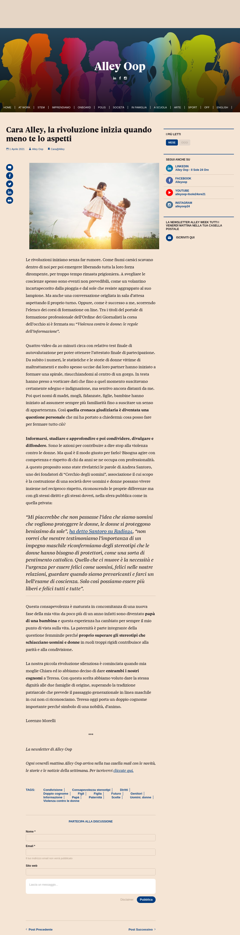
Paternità (95, 797)
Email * (30, 846)
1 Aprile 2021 (15, 149)
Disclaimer (127, 899)
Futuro (116, 793)
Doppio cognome (55, 793)
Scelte (116, 797)
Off (207, 107)
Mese (172, 142)
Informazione (52, 797)
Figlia (98, 793)
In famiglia (139, 107)
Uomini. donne (140, 797)
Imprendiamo (61, 107)
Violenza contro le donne (61, 801)
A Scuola (160, 107)
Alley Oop (120, 66)
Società (118, 107)
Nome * (30, 831)
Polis (101, 107)
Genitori (136, 793)
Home (7, 107)
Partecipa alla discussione (91, 821)
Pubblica (146, 899)
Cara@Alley (58, 149)
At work (24, 107)
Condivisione (53, 790)
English (222, 107)
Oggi (184, 142)
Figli (81, 793)
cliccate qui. (123, 770)
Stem (41, 107)
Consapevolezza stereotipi (91, 790)
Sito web (31, 865)
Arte (177, 107)
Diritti (124, 790)
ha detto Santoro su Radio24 (101, 531)
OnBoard (84, 107)
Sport (192, 107)
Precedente (39, 929)
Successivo (142, 929)
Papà (75, 797)
